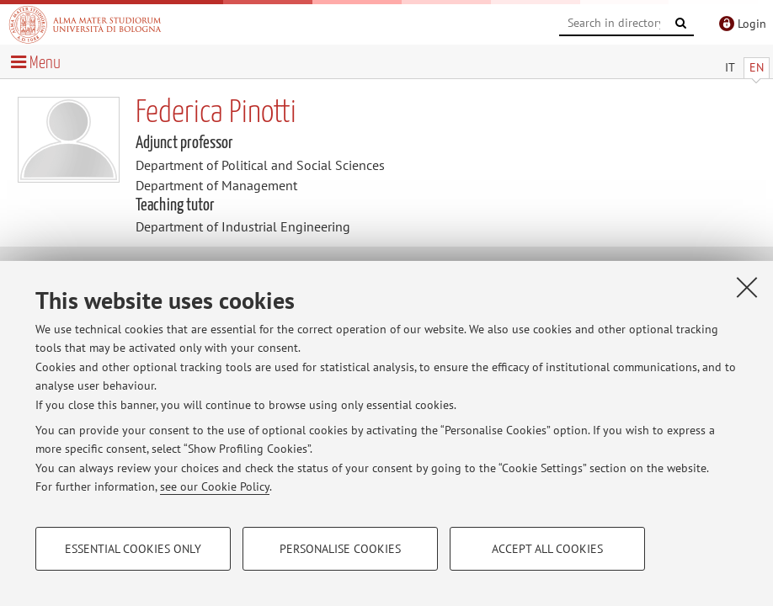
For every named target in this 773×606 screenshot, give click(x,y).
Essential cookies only (133, 548)
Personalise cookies (340, 548)
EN (756, 67)
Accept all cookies (547, 548)
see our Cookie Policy (214, 486)
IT (730, 67)
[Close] (746, 287)
